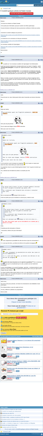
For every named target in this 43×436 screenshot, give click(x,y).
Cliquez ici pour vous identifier (21, 302)
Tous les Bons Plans (37, 336)
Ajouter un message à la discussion (21, 13)
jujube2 (2, 236)
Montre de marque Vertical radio (9, 425)
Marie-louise (3, 17)
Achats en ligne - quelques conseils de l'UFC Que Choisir (15, 417)
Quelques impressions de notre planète (11, 415)
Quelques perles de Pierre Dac (9, 427)
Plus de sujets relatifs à (21, 429)
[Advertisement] (21, 394)
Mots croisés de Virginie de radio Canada (12, 409)
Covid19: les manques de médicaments (11, 411)
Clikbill (2, 103)
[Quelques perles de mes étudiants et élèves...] (13, 419)
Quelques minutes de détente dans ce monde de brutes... (15, 421)
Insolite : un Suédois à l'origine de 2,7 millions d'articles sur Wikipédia (18, 423)
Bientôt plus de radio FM (8, 413)
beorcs (2, 59)
